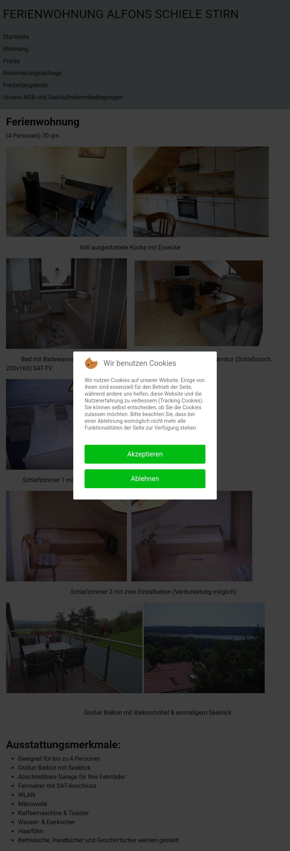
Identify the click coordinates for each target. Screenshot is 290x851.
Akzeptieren (145, 454)
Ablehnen (145, 479)
